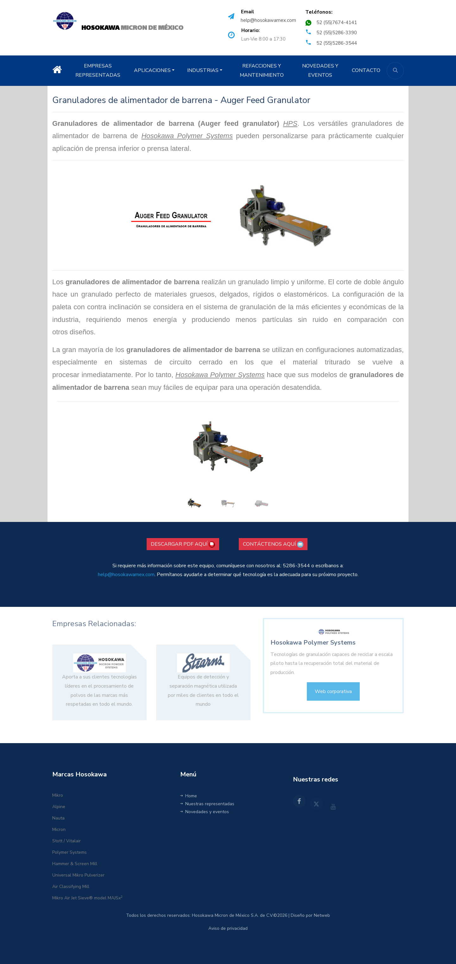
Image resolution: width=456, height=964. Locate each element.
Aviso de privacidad (228, 928)
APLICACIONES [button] (152, 70)
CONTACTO (366, 70)
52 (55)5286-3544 (336, 43)
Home (188, 796)
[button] (157, 457)
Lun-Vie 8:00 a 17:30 (263, 39)
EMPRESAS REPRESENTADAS (97, 70)
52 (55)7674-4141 (336, 22)
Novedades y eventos (204, 812)
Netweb (322, 915)
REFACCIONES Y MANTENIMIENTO (262, 70)
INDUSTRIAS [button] (202, 70)
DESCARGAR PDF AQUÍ (183, 544)
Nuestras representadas (207, 804)
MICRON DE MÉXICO (132, 27)
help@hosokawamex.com (268, 20)
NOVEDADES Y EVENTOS (320, 70)
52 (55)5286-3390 (336, 32)
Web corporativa (333, 695)
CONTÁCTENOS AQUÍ (273, 544)
